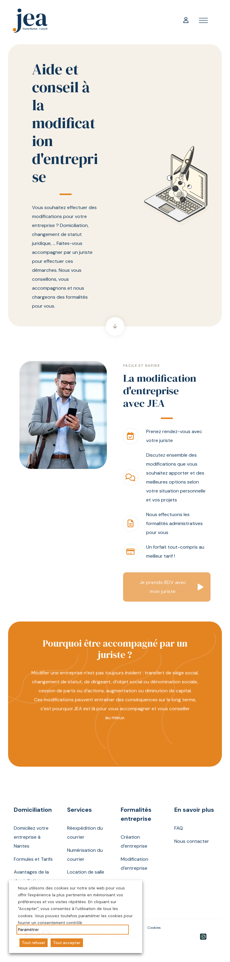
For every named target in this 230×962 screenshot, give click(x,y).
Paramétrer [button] (28, 929)
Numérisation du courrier (85, 854)
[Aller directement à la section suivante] (115, 326)
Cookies (154, 927)
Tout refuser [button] (33, 942)
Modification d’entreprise (134, 863)
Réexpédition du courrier (85, 832)
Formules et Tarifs (33, 859)
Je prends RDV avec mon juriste (163, 589)
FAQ (178, 828)
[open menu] (203, 20)
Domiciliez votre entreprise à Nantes (31, 837)
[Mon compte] (186, 20)
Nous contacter (191, 841)
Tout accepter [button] (67, 942)
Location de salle (85, 872)
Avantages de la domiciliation (31, 876)
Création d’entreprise (134, 841)
